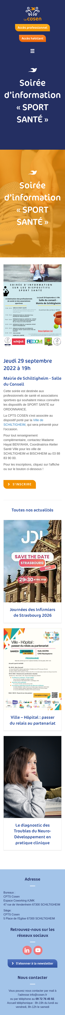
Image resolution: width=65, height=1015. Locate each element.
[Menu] (32, 51)
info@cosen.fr (38, 994)
